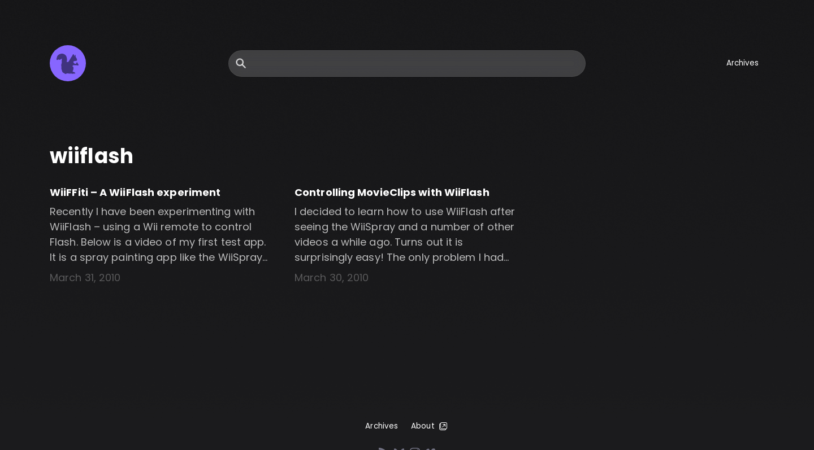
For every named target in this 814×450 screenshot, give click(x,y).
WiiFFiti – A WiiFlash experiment (135, 192)
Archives (742, 63)
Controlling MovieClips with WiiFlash (392, 192)
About (430, 426)
